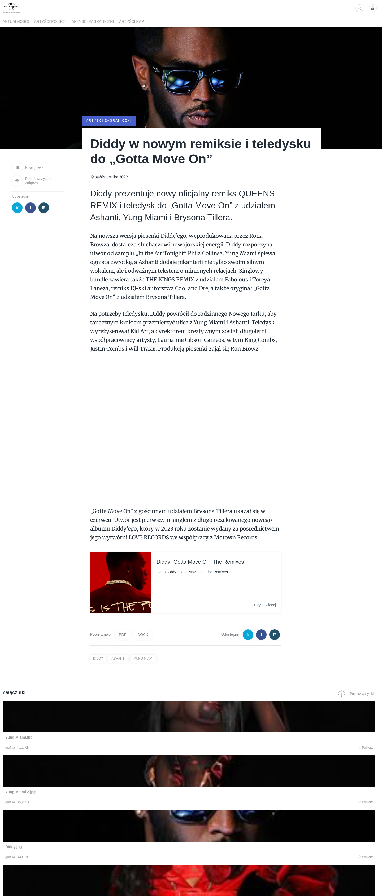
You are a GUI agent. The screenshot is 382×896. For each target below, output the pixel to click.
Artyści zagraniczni (93, 21)
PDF (122, 634)
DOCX (142, 634)
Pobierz (83, 748)
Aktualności (16, 21)
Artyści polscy (50, 21)
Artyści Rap (131, 21)
